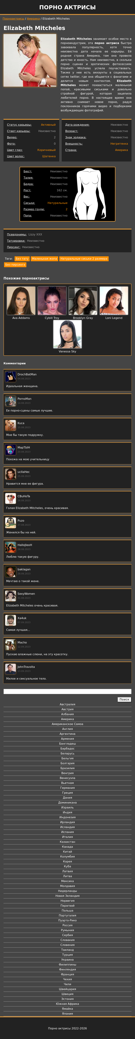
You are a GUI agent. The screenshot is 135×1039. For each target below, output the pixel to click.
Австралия (67, 704)
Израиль (67, 807)
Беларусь (68, 753)
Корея (67, 861)
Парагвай (67, 905)
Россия (67, 925)
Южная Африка (67, 1004)
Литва (67, 876)
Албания (67, 714)
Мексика (67, 881)
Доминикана (67, 802)
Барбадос (67, 748)
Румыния (67, 930)
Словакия (67, 940)
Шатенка (49, 156)
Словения (67, 945)
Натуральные (58, 203)
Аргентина (67, 734)
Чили (67, 984)
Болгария (67, 763)
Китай (67, 851)
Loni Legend (114, 318)
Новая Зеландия (67, 896)
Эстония (67, 999)
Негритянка (119, 143)
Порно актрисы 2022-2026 (67, 1028)
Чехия (67, 979)
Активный (48, 124)
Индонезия (67, 817)
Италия (67, 837)
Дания (67, 797)
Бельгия (68, 758)
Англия (67, 729)
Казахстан (67, 842)
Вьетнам (67, 783)
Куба (67, 866)
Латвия (67, 871)
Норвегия (67, 900)
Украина (67, 959)
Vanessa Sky (67, 351)
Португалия (67, 915)
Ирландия (67, 822)
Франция (67, 974)
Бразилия (67, 768)
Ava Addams (21, 318)
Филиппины (67, 964)
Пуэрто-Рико (67, 920)
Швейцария (67, 989)
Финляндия (67, 969)
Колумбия (67, 856)
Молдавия (67, 886)
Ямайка (67, 1008)
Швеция (67, 994)
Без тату (22, 258)
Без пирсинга (15, 264)
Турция (67, 954)
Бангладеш (67, 743)
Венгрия (67, 773)
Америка (33, 18)
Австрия (68, 709)
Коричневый (46, 150)
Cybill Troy (52, 318)
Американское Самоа (67, 724)
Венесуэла (67, 778)
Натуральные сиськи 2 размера (83, 258)
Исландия (67, 827)
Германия (67, 788)
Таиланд (67, 950)
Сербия (67, 935)
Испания (67, 832)
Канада (67, 846)
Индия (67, 812)
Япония (67, 1013)
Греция (67, 792)
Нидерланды (67, 891)
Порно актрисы (67, 7)
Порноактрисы (13, 18)
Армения (67, 738)
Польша (67, 910)
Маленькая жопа (44, 258)
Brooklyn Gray (83, 318)
